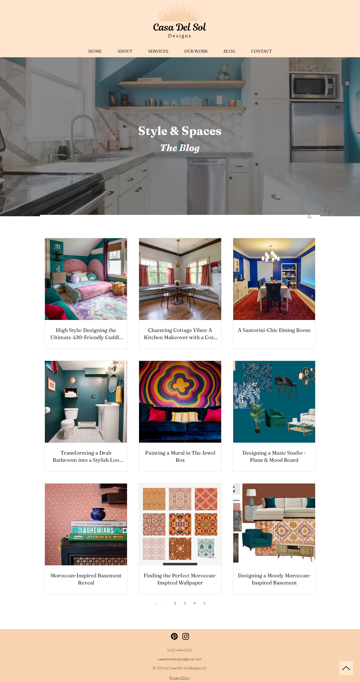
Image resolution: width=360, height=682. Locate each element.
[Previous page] (156, 603)
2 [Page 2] (175, 603)
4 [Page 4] (195, 603)
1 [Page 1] (165, 603)
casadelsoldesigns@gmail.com (180, 659)
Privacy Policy (179, 678)
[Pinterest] (174, 636)
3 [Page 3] (185, 603)
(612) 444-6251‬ (179, 650)
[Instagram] (185, 636)
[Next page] (204, 603)
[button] (309, 217)
